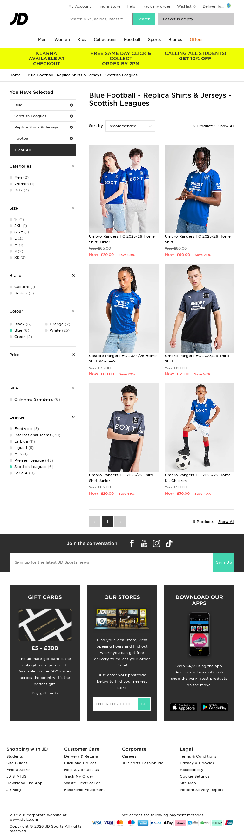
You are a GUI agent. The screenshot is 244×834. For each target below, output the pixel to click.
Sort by (96, 125)
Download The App (24, 783)
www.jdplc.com (24, 819)
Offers (196, 39)
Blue (43, 105)
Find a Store (108, 6)
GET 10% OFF (195, 56)
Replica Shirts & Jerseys (43, 127)
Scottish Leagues (43, 116)
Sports (154, 39)
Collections (105, 39)
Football (132, 39)
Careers (129, 756)
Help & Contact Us (81, 770)
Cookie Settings (195, 776)
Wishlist (184, 6)
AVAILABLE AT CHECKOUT (47, 58)
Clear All (22, 150)
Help (131, 6)
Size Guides (17, 763)
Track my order (156, 6)
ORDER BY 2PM (121, 58)
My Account (79, 6)
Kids (82, 39)
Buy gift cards (45, 693)
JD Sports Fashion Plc (142, 763)
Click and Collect (80, 763)
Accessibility (191, 770)
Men (42, 39)
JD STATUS (16, 776)
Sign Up (224, 562)
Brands (175, 39)
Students (14, 756)
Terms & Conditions (198, 756)
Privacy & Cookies (197, 763)
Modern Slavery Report (201, 790)
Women (62, 39)
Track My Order (78, 776)
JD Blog (13, 790)
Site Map (188, 783)
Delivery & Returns (81, 756)
